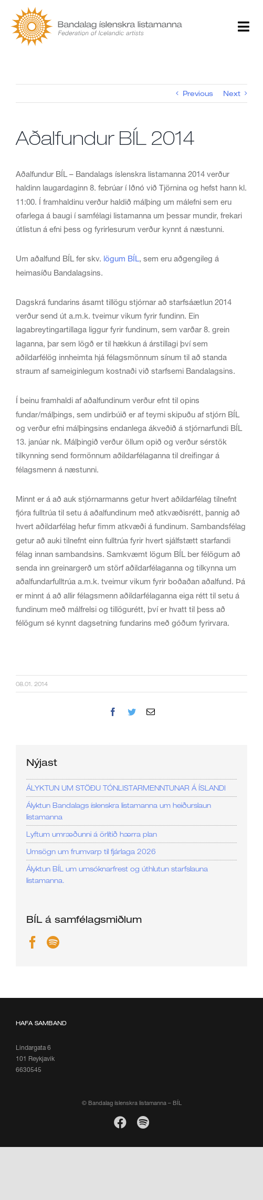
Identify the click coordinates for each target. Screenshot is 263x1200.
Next (231, 93)
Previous (198, 93)
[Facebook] (32, 942)
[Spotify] (53, 942)
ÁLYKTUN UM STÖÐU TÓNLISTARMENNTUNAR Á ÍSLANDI (126, 788)
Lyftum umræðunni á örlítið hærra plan (91, 834)
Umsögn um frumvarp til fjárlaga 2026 (91, 851)
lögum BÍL (121, 258)
